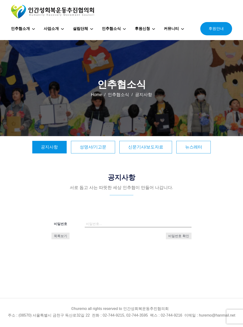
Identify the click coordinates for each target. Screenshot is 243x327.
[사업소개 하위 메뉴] (62, 28)
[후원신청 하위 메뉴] (153, 28)
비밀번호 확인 (178, 236)
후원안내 (216, 29)
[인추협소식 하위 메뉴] (124, 28)
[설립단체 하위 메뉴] (91, 28)
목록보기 (60, 236)
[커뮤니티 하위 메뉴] (182, 28)
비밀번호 (60, 224)
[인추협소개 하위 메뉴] (33, 28)
